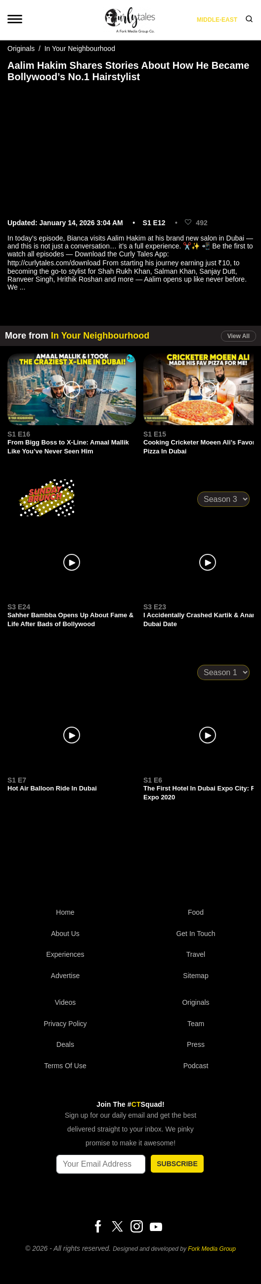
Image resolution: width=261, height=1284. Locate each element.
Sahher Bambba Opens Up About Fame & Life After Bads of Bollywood (70, 619)
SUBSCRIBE (177, 1164)
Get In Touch (195, 934)
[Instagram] (136, 1227)
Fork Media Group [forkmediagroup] (212, 1248)
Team (195, 1024)
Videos (65, 1002)
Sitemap (195, 976)
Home (65, 912)
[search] (249, 20)
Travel (195, 954)
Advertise (65, 976)
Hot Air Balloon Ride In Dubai (52, 788)
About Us (65, 934)
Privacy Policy (65, 1024)
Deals (65, 1044)
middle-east (217, 19)
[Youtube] (156, 1226)
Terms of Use (65, 1066)
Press (196, 1044)
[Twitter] (117, 1227)
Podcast (196, 1066)
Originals (21, 48)
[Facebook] (98, 1227)
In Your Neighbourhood (79, 48)
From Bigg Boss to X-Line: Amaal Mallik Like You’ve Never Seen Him (68, 447)
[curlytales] (130, 861)
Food (196, 912)
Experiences (65, 954)
